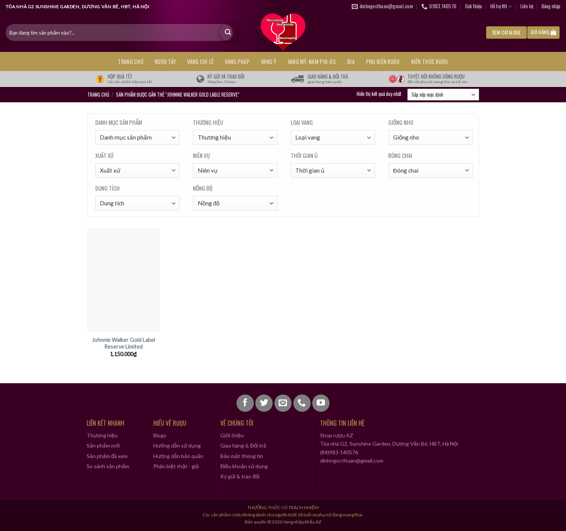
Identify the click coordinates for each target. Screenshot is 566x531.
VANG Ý (268, 61)
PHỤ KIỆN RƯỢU (383, 61)
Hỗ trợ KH (501, 6)
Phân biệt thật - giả (176, 466)
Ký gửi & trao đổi (239, 476)
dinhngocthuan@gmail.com (351, 460)
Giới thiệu (473, 6)
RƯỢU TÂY (165, 61)
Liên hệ (526, 6)
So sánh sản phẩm (108, 466)
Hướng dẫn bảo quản (178, 456)
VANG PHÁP (237, 61)
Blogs (159, 435)
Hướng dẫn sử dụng (177, 445)
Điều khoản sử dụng (244, 466)
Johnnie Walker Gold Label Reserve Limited (123, 343)
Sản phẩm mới (103, 445)
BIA (351, 61)
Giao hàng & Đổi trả (243, 445)
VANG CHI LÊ (200, 61)
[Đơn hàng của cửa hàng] (443, 95)
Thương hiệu (102, 435)
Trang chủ (130, 61)
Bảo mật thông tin (241, 456)
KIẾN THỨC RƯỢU (429, 61)
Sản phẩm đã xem (107, 456)
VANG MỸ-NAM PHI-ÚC (312, 61)
